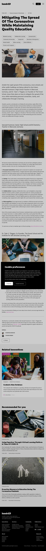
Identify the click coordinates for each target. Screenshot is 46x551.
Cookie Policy (23, 279)
